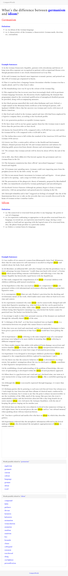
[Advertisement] (34, 50)
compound (8, 500)
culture (7, 476)
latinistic (8, 514)
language (8, 479)
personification (10, 563)
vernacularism (10, 523)
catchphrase (9, 560)
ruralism (8, 530)
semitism (8, 533)
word (6, 489)
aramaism (8, 527)
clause (7, 543)
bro (6, 537)
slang (7, 556)
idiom (12, 14)
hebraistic (8, 517)
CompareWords (9, 2)
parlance (8, 507)
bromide (8, 540)
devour (7, 510)
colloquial (8, 546)
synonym (8, 550)
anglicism (8, 466)
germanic (8, 469)
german (7, 482)
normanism (9, 520)
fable (6, 504)
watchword (9, 553)
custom (7, 472)
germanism (56, 10)
